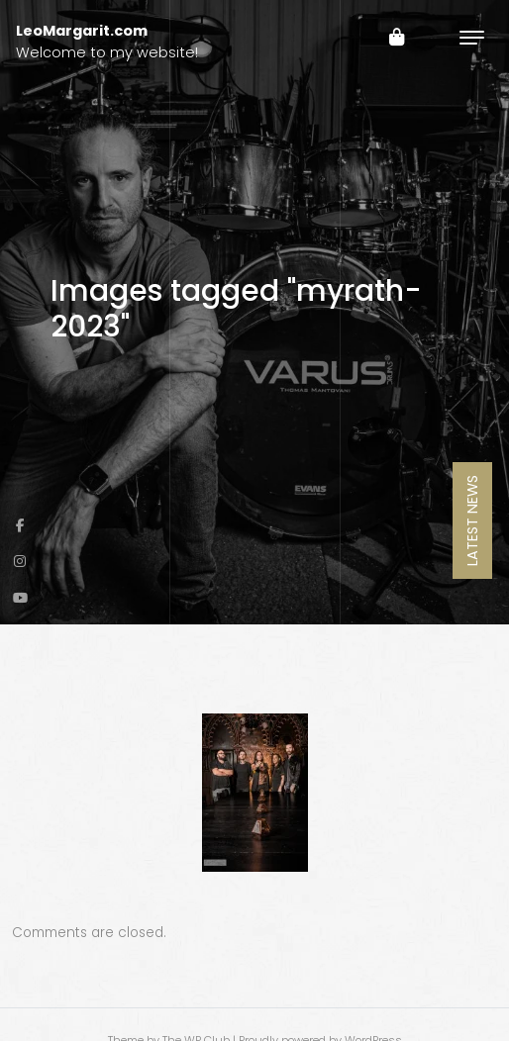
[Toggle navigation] (472, 37)
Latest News (472, 520)
